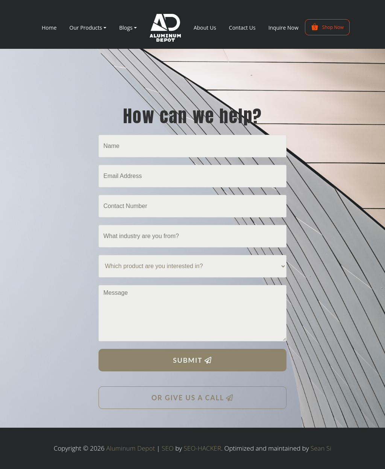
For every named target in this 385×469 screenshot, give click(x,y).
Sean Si (321, 448)
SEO (168, 448)
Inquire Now (283, 27)
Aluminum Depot (130, 448)
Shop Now (327, 27)
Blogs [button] (125, 27)
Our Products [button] (86, 27)
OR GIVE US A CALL (193, 398)
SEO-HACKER (202, 448)
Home (49, 27)
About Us (205, 27)
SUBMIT (192, 360)
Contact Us (242, 27)
